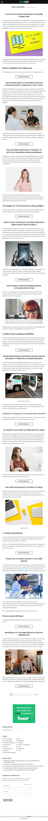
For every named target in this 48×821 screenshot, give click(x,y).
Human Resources (8, 748)
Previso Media (44, 816)
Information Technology (10, 752)
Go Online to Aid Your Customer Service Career (24, 430)
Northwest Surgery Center (25, 568)
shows (22, 94)
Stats (30, 638)
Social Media (21, 748)
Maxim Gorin (26, 406)
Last (36, 694)
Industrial (6, 750)
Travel (19, 750)
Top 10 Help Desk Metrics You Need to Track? (24, 487)
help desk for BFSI (19, 493)
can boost (10, 98)
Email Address (16, 785)
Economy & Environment (10, 742)
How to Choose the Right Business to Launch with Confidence (19, 764)
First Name (16, 791)
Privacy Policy (24, 818)
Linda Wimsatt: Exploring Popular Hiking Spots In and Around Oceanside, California (23, 766)
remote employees (17, 295)
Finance (6, 746)
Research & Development (24, 744)
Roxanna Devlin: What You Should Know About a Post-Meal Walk (19, 770)
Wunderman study (33, 230)
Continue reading (24, 76)
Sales (19, 746)
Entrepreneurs (7, 744)
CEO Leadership (8, 738)
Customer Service (8, 740)
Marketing (20, 742)
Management (21, 740)
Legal (19, 738)
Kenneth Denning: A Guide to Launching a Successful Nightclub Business (21, 768)
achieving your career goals (34, 434)
